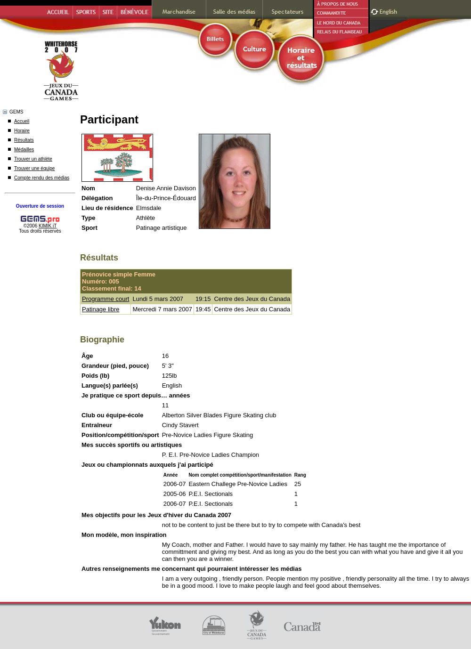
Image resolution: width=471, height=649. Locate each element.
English (389, 10)
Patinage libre (101, 309)
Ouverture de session (40, 206)
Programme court (105, 298)
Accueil (21, 121)
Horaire (22, 130)
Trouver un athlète (33, 159)
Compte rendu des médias (41, 177)
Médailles (24, 149)
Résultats (24, 140)
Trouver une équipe (34, 168)
